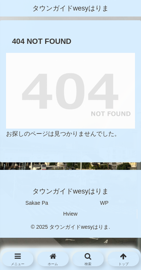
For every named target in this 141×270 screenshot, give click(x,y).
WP (104, 203)
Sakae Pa (36, 203)
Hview (70, 214)
